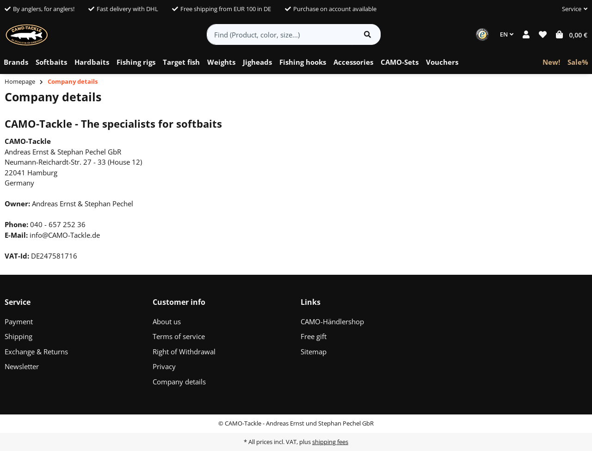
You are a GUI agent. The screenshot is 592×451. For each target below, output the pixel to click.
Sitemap (314, 351)
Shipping (18, 336)
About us (167, 321)
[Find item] (367, 34)
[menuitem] (16, 62)
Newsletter (22, 366)
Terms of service (179, 336)
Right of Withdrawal (184, 351)
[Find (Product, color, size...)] (281, 34)
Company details (179, 381)
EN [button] (506, 34)
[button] (571, 9)
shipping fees (330, 442)
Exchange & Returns (36, 351)
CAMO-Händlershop (332, 321)
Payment (19, 321)
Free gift (314, 336)
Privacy (164, 366)
